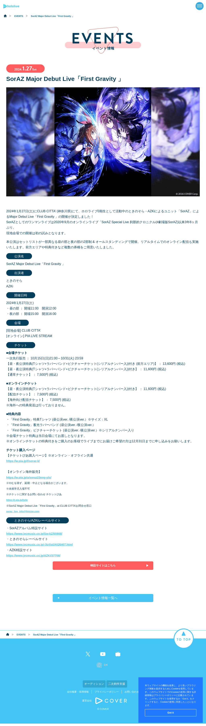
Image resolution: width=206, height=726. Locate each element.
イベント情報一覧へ (103, 600)
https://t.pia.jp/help (18, 499)
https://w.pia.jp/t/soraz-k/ (25, 461)
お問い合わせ (132, 694)
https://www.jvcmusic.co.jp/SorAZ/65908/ (37, 533)
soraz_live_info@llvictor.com (24, 511)
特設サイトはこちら (103, 565)
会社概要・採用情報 (78, 694)
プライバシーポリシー (107, 694)
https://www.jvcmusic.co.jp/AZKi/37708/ (36, 555)
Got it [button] (170, 712)
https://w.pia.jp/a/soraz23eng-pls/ (31, 477)
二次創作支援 (123, 686)
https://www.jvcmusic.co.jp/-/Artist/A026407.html (43, 544)
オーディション (82, 686)
